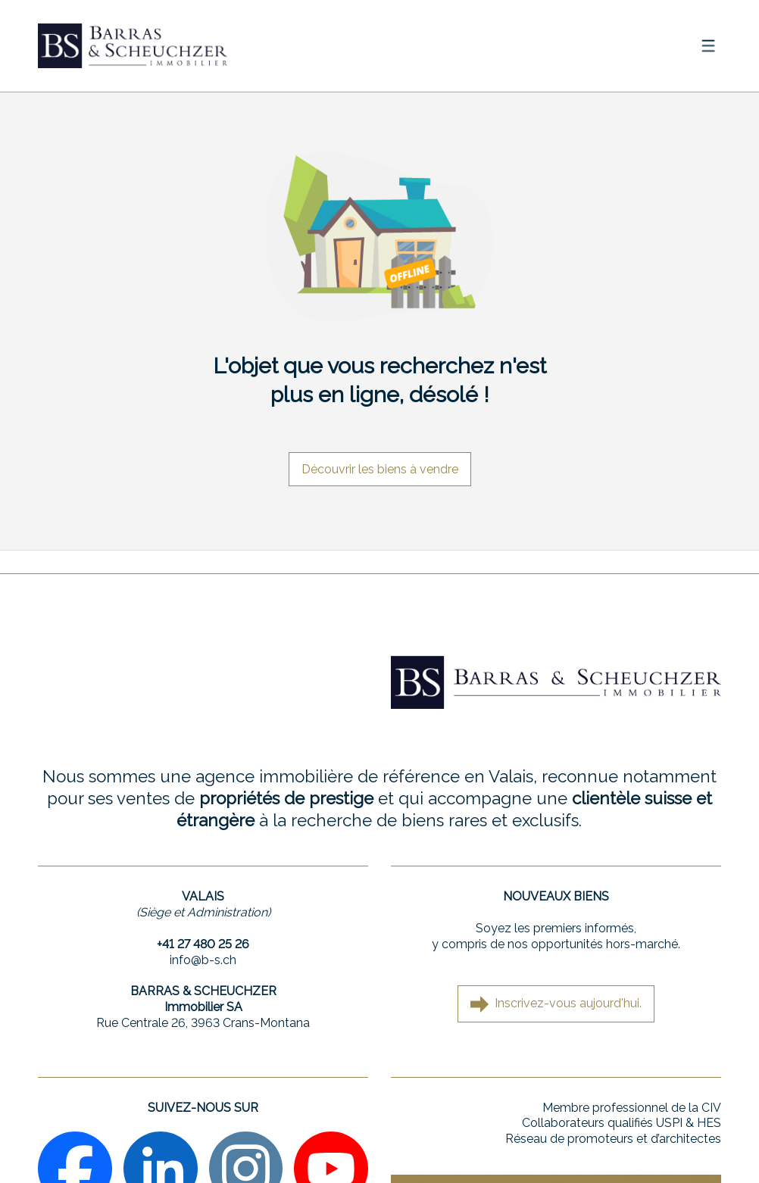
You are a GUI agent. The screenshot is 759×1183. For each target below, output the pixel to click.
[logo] (132, 45)
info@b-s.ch (203, 960)
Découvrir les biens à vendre (379, 469)
